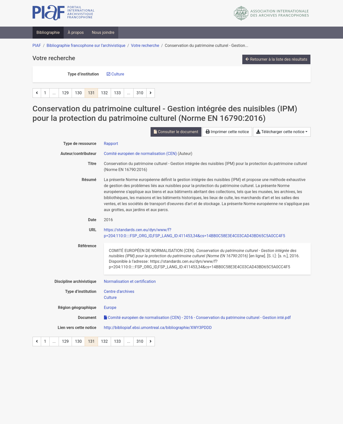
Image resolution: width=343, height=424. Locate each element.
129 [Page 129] (65, 93)
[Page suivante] (150, 93)
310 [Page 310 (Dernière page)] (140, 93)
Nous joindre (103, 32)
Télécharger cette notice (280, 131)
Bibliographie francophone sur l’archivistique (86, 45)
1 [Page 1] (45, 93)
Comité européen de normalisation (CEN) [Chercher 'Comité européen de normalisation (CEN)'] (140, 153)
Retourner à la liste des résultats (276, 59)
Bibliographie (48, 32)
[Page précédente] (37, 93)
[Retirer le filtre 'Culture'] (117, 74)
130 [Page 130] (78, 93)
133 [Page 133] (117, 93)
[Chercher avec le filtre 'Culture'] (110, 297)
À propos (76, 32)
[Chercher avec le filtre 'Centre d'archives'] (119, 291)
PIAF (37, 45)
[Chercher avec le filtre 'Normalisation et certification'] (130, 281)
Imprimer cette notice (227, 131)
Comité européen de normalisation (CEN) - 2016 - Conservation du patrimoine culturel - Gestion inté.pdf (197, 317)
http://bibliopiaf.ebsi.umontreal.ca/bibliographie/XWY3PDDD (158, 327)
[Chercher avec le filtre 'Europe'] (110, 307)
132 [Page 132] (104, 93)
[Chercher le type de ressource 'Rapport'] (111, 143)
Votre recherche (145, 45)
